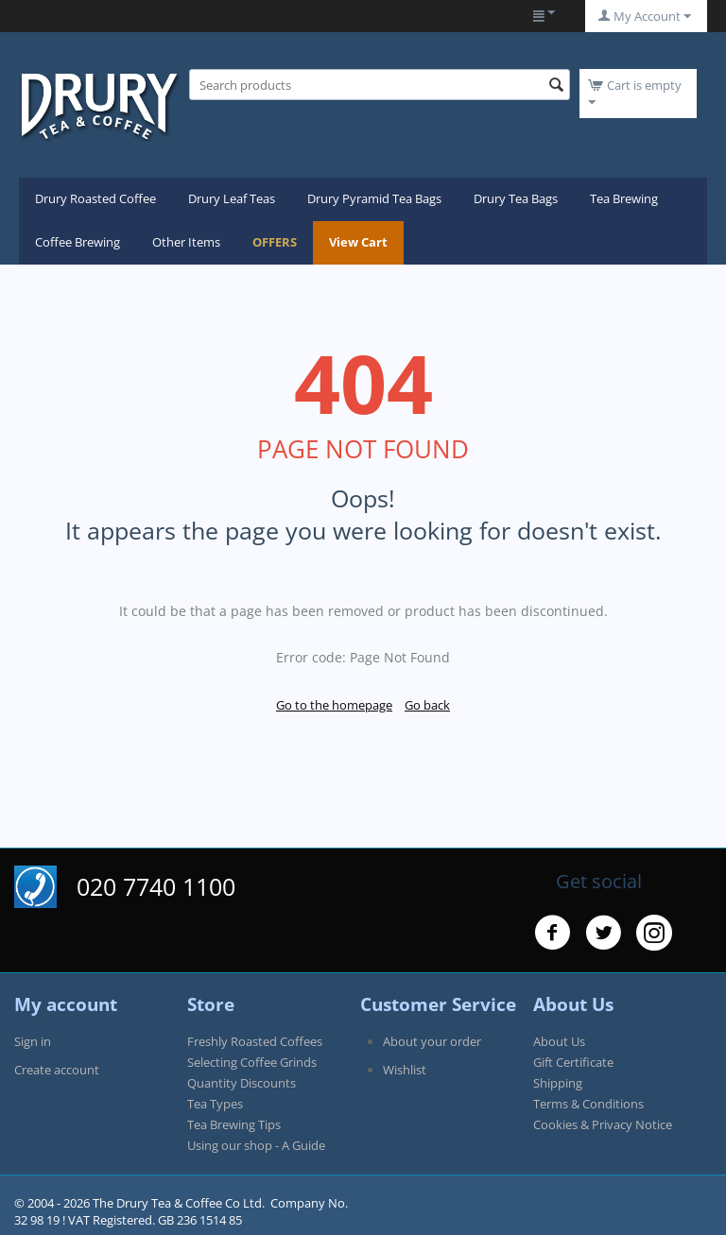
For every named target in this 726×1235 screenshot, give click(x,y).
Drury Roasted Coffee (95, 198)
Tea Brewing (624, 198)
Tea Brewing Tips (234, 1124)
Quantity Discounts (241, 1082)
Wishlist (404, 1069)
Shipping (557, 1082)
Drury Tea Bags (516, 198)
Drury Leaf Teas (231, 198)
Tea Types (215, 1103)
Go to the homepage (334, 704)
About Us (559, 1041)
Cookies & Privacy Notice (602, 1124)
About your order (432, 1041)
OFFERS (274, 241)
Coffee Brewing (77, 241)
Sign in (32, 1041)
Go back (427, 704)
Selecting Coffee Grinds (252, 1062)
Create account (56, 1069)
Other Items (186, 241)
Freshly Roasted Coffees (254, 1041)
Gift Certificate (573, 1062)
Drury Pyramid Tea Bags (374, 198)
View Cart (358, 241)
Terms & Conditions (588, 1103)
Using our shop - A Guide (256, 1145)
